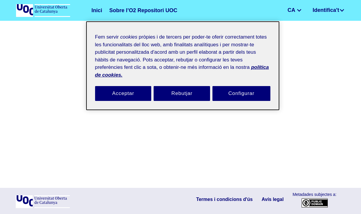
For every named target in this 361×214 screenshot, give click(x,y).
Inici (96, 10)
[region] (182, 62)
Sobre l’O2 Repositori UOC (134, 10)
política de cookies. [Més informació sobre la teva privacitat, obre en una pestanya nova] (159, 67)
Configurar (241, 86)
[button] (289, 10)
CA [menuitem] (297, 10)
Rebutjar (181, 86)
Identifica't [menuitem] (328, 10)
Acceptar (123, 86)
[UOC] (43, 207)
